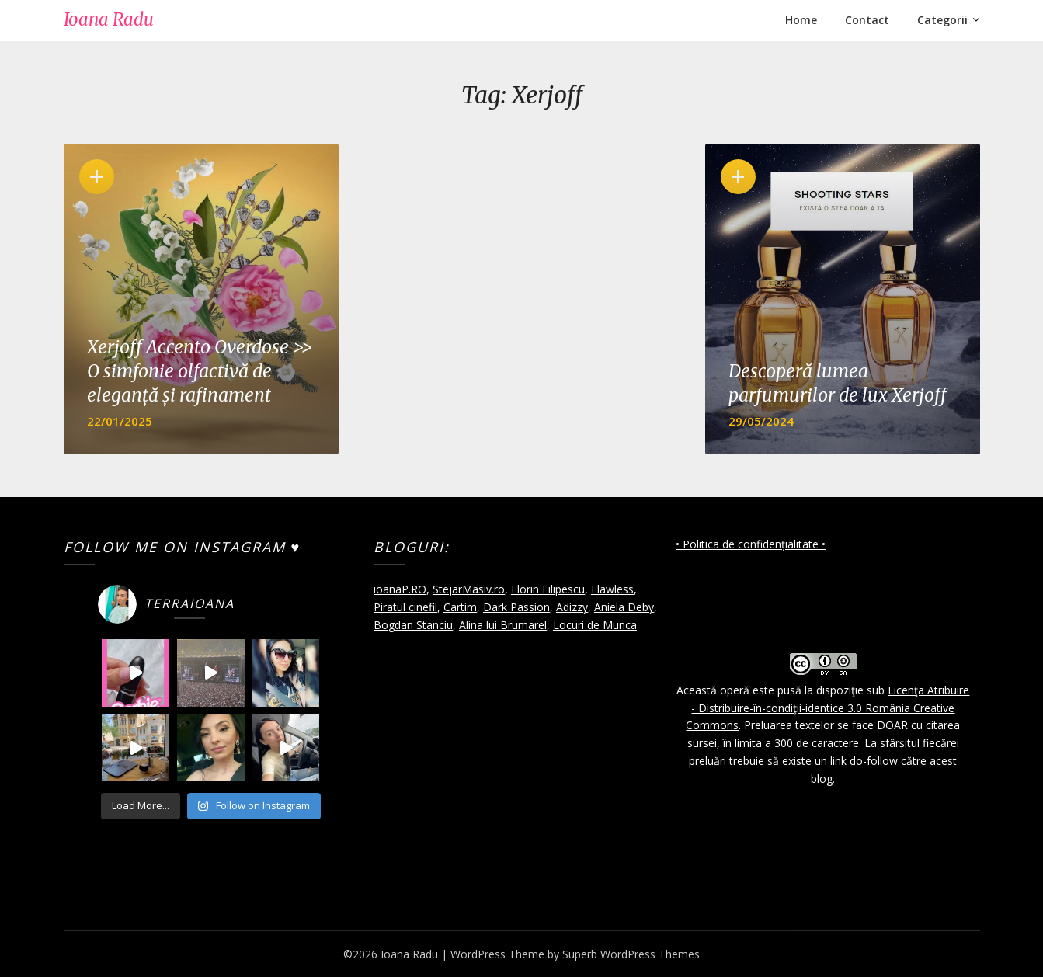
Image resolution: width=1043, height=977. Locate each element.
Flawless (612, 589)
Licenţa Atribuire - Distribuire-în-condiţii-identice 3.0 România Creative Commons (827, 708)
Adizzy (572, 607)
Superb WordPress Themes (631, 954)
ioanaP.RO (400, 589)
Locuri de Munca (595, 624)
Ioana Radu (109, 19)
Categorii (942, 19)
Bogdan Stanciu (413, 624)
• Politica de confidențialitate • (751, 544)
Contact (867, 19)
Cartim (460, 607)
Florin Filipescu (548, 589)
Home (801, 19)
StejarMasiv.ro (469, 589)
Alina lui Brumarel (503, 624)
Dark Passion (516, 607)
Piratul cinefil (405, 607)
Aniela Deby (624, 607)
